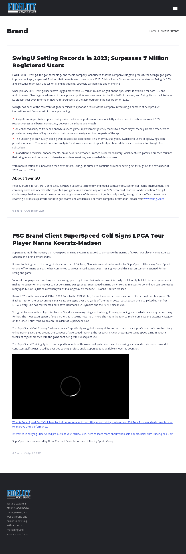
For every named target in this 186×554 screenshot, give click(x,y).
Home (153, 31)
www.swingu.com (153, 198)
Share (18, 210)
